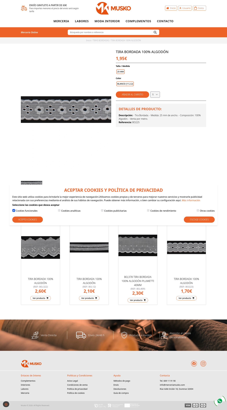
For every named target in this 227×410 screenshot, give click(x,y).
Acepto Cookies (27, 219)
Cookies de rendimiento (163, 210)
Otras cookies (207, 210)
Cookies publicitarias (115, 210)
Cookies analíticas (70, 210)
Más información (191, 200)
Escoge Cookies (199, 219)
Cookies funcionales (26, 210)
